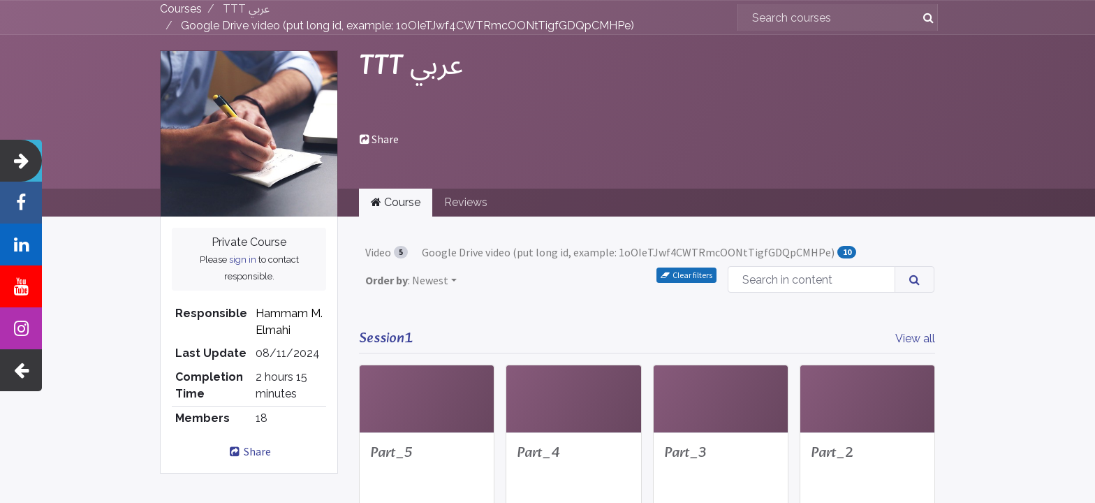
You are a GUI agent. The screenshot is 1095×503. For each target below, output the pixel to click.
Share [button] (379, 139)
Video (386, 252)
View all (915, 338)
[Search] (923, 17)
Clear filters (686, 275)
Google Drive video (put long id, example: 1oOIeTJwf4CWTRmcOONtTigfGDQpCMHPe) (638, 252)
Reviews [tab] (465, 202)
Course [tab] (395, 202)
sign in (242, 259)
